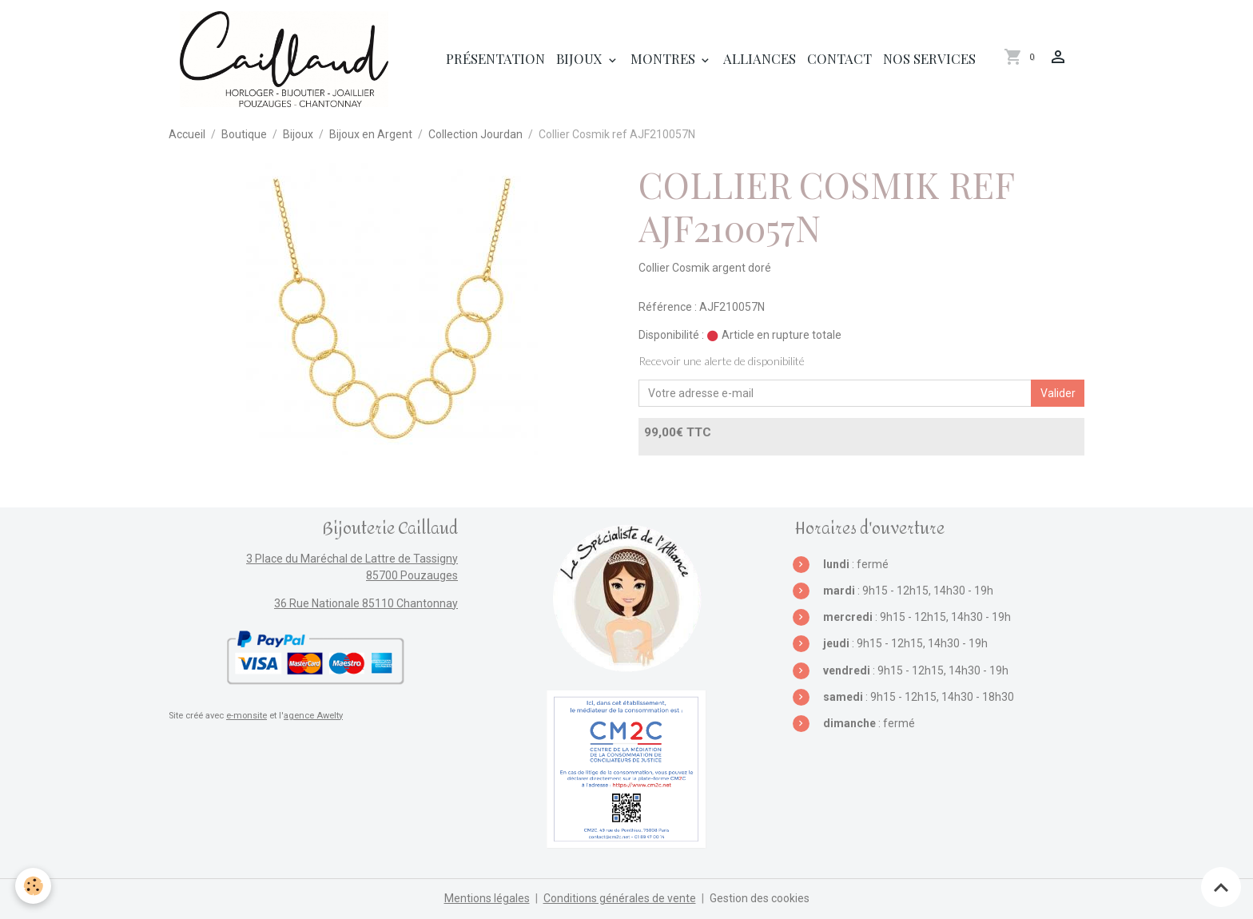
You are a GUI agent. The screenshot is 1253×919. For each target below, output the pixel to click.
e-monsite (246, 715)
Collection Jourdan (475, 134)
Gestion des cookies (759, 898)
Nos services (929, 58)
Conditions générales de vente (619, 898)
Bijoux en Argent (370, 134)
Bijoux (581, 58)
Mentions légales (487, 898)
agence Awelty (313, 715)
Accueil (187, 134)
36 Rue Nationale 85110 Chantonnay (366, 603)
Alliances (759, 58)
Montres (664, 58)
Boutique (244, 134)
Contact (839, 58)
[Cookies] (34, 886)
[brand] (287, 59)
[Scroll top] (1221, 887)
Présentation (495, 58)
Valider (1058, 393)
